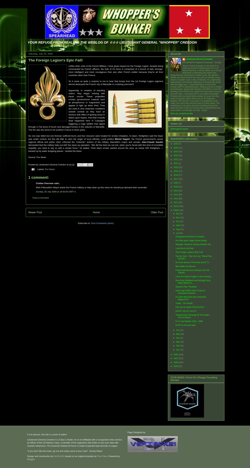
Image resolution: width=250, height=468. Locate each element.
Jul (177, 233)
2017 (176, 179)
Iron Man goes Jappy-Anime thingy (190, 240)
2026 (176, 144)
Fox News (50, 169)
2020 (176, 167)
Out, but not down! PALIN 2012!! (189, 307)
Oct (178, 221)
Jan (178, 350)
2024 (176, 151)
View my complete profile (182, 113)
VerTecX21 (59, 456)
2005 (176, 366)
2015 (176, 187)
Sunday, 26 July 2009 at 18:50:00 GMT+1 (56, 191)
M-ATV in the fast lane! (185, 325)
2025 (176, 148)
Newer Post (35, 212)
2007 (176, 358)
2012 (176, 198)
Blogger (31, 459)
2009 (176, 210)
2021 (176, 163)
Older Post (157, 212)
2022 (176, 159)
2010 (176, 206)
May (178, 334)
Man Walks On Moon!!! (185, 266)
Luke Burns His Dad (184, 248)
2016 (176, 183)
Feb (178, 346)
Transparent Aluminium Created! (189, 237)
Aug (178, 229)
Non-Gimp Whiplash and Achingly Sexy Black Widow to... (192, 281)
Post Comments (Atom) (102, 223)
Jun (178, 330)
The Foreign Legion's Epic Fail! (55, 60)
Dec (178, 213)
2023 (176, 155)
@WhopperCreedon (179, 129)
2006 (176, 362)
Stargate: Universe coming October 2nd (193, 244)
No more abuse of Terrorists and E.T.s (192, 262)
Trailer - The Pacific (184, 303)
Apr (178, 338)
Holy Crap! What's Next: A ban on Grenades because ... (190, 291)
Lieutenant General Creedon (199, 59)
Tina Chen (102, 456)
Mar (178, 342)
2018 (176, 175)
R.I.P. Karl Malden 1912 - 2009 (189, 321)
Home (96, 212)
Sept (178, 225)
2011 (176, 202)
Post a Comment (41, 198)
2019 (176, 171)
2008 (176, 354)
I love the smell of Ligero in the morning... (193, 276)
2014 (176, 191)
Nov (178, 217)
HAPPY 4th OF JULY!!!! (185, 311)
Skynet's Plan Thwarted (185, 287)
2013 (176, 194)
